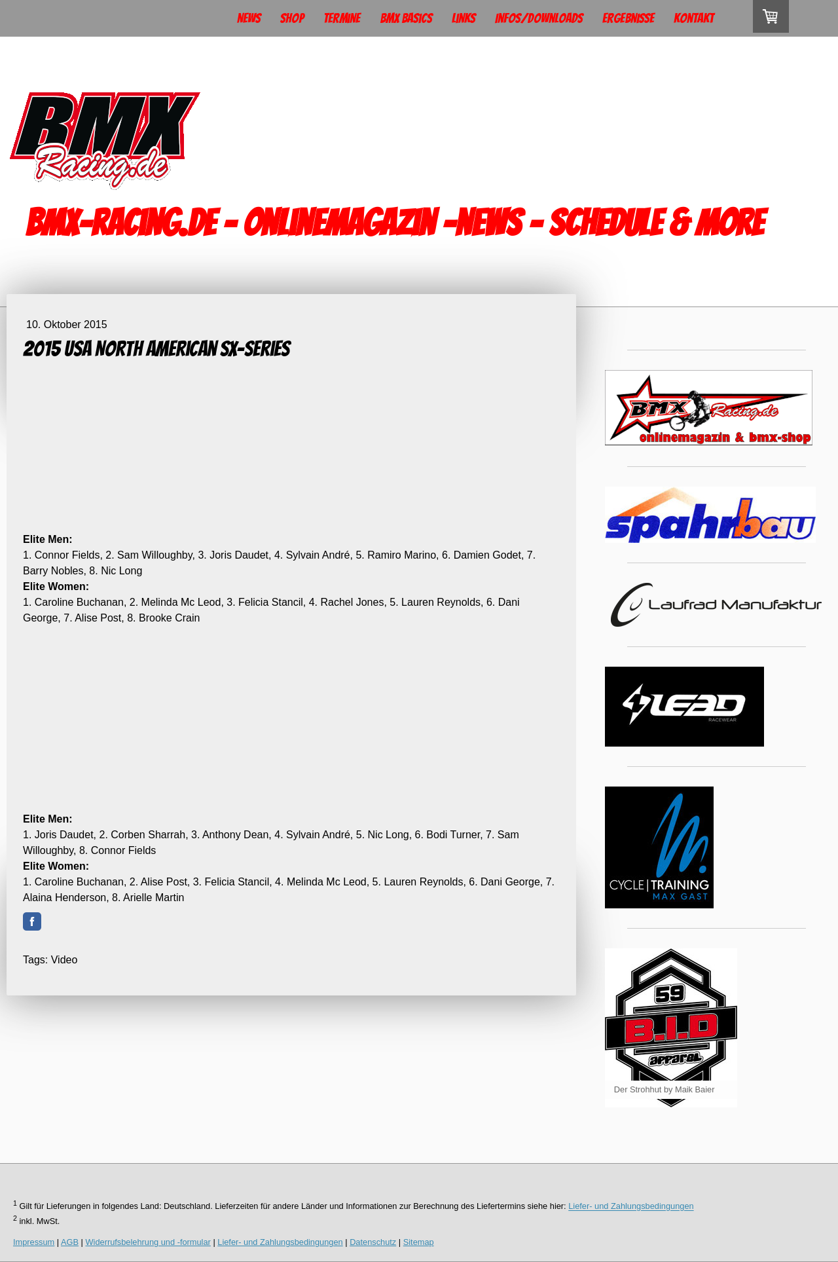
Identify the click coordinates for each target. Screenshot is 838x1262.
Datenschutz (373, 1242)
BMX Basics (406, 18)
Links (463, 18)
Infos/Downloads (539, 18)
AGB (70, 1242)
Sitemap (418, 1242)
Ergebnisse (628, 18)
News (249, 18)
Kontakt (694, 18)
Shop (292, 18)
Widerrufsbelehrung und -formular (148, 1242)
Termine (341, 18)
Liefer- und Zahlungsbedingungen (630, 1207)
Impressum (33, 1242)
